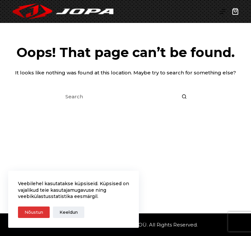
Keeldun (68, 212)
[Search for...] (119, 96)
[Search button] (184, 96)
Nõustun (34, 212)
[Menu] (223, 11)
